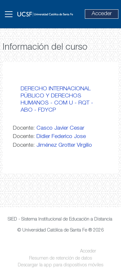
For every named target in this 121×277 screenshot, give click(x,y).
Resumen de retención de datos (60, 258)
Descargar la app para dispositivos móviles (60, 265)
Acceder (102, 14)
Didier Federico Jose (61, 137)
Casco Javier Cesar (60, 128)
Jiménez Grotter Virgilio (64, 145)
